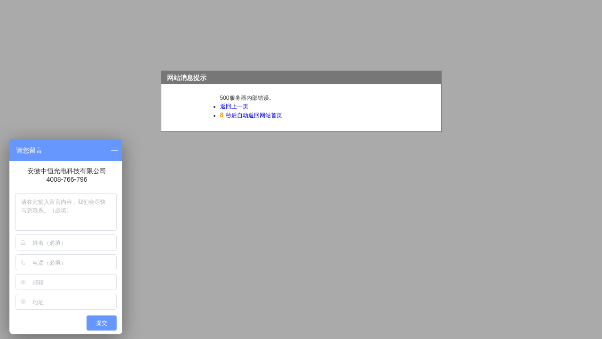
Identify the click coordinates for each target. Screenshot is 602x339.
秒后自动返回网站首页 (251, 115)
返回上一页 (234, 106)
